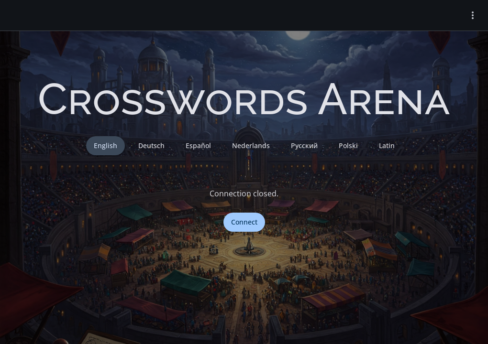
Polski (348, 145)
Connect (244, 221)
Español (198, 145)
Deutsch (151, 145)
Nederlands (251, 145)
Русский (304, 145)
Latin (387, 145)
